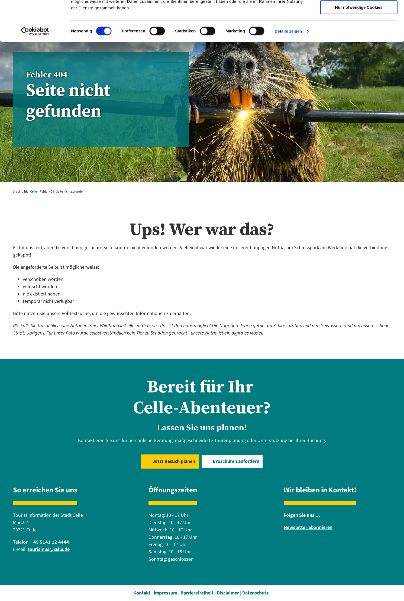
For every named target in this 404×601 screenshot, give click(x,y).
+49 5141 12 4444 (50, 542)
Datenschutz (255, 593)
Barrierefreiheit (197, 593)
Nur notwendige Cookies (359, 45)
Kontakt (141, 593)
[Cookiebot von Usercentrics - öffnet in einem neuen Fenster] (35, 69)
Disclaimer (228, 593)
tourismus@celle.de (49, 549)
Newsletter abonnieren (308, 527)
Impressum (165, 593)
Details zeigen (288, 69)
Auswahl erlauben (358, 29)
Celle (33, 191)
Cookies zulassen (359, 13)
